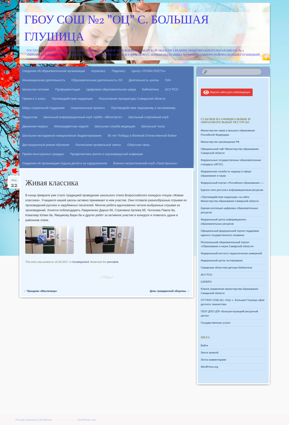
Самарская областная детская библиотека (226, 267)
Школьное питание (35, 89)
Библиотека (150, 89)
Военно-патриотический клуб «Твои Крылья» (145, 163)
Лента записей (210, 352)
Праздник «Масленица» (40, 291)
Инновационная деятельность (43, 80)
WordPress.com (87, 419)
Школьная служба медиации (115, 126)
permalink (112, 261)
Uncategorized (80, 261)
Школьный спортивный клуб (148, 117)
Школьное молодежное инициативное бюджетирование (62, 135)
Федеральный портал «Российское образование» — (232, 182)
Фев (14, 181)
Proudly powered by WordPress (34, 419)
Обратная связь (138, 145)
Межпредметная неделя (71, 126)
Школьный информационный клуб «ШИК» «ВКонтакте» (82, 117)
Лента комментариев (213, 359)
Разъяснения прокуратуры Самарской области (132, 98)
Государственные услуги (215, 322)
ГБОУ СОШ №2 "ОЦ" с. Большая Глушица (116, 29)
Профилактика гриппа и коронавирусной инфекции (106, 154)
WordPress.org (209, 366)
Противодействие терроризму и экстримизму (143, 108)
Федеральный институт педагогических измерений (231, 253)
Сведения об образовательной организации (53, 71)
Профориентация (67, 89)
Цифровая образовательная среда (111, 89)
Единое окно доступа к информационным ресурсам (232, 189)
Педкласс (118, 71)
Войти (204, 345)
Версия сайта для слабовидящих (226, 92)
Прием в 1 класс (34, 98)
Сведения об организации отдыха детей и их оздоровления (64, 163)
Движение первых (35, 126)
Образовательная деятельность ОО (97, 80)
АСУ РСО (171, 89)
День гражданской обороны (169, 291)
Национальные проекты (88, 108)
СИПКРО (206, 281)
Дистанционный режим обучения (45, 145)
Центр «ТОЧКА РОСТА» (149, 71)
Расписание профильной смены (98, 145)
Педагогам (29, 117)
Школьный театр (153, 126)
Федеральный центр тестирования (222, 260)
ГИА (168, 80)
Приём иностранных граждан (43, 154)
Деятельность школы (144, 80)
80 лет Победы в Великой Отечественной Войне (142, 135)
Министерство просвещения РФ (220, 141)
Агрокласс (98, 71)
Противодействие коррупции (72, 98)
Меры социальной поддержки (43, 108)
